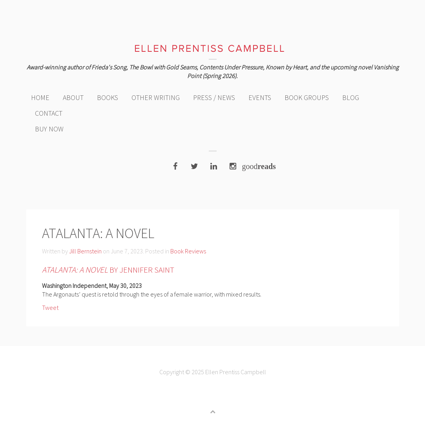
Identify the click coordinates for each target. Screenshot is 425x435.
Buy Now (49, 128)
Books (107, 97)
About (73, 97)
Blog (350, 97)
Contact (48, 113)
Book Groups (307, 97)
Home (40, 97)
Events (259, 97)
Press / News (214, 97)
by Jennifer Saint (108, 269)
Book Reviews (188, 251)
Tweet (50, 307)
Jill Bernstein (85, 251)
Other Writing (155, 97)
